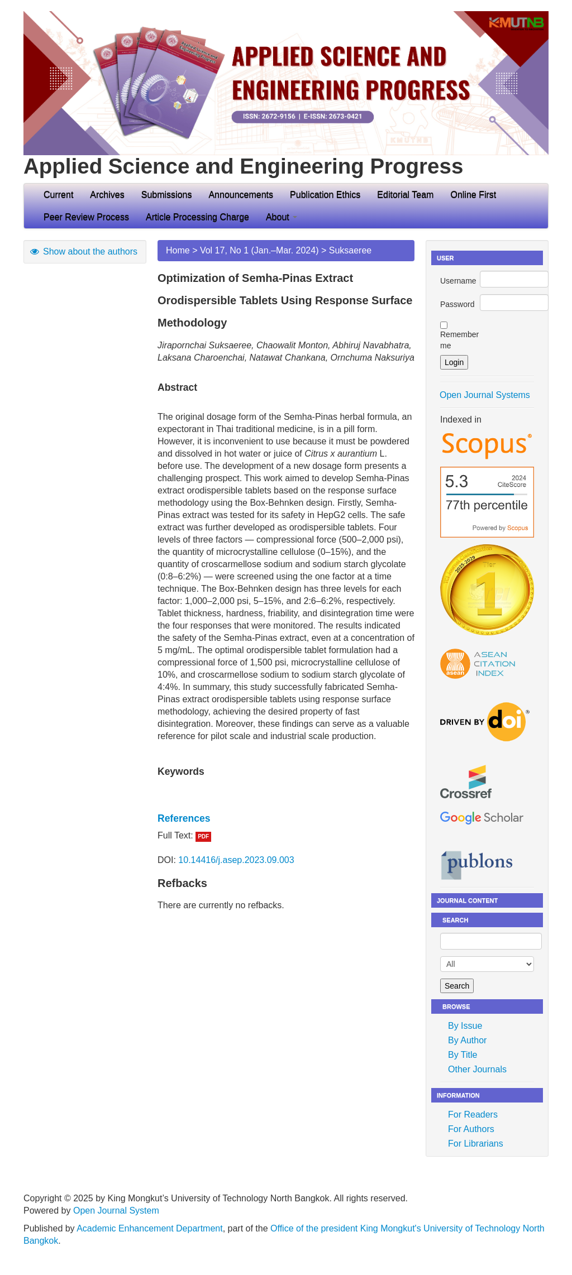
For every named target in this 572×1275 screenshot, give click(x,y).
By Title (462, 1055)
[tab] (286, 818)
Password (457, 304)
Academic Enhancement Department (149, 1228)
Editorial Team (405, 194)
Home (178, 250)
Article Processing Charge (197, 217)
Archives (107, 194)
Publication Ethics (325, 194)
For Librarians (475, 1143)
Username (458, 280)
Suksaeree (350, 250)
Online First (473, 194)
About (281, 217)
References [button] (184, 818)
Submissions (166, 194)
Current (58, 194)
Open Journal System (116, 1210)
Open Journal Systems (485, 395)
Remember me (459, 340)
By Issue (465, 1025)
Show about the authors (83, 251)
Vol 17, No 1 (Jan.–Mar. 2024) (259, 250)
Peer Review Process (86, 217)
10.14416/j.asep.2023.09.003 (236, 860)
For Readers (473, 1114)
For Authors (471, 1129)
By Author (467, 1040)
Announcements (240, 194)
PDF (203, 836)
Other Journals (477, 1069)
